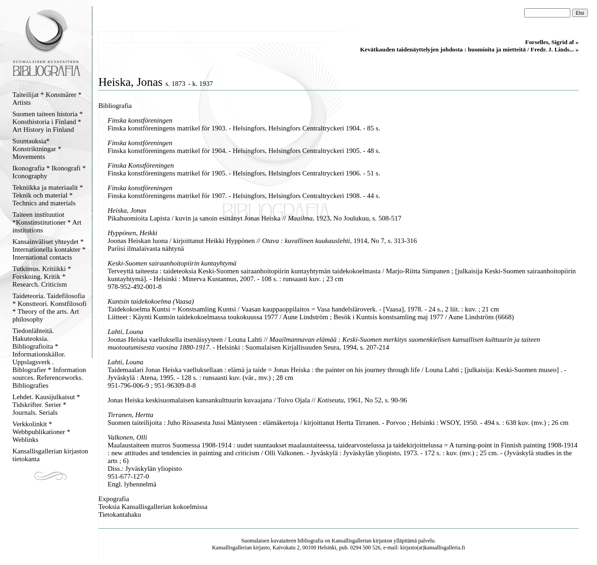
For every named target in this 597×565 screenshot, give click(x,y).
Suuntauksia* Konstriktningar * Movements (36, 148)
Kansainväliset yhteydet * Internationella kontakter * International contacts (49, 249)
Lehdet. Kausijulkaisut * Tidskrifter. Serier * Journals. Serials (46, 404)
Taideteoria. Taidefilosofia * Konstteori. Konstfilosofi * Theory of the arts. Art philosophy (49, 307)
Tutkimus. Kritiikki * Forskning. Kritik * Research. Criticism (41, 276)
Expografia (113, 499)
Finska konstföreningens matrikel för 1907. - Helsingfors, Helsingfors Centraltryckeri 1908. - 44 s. (244, 195)
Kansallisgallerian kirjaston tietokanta (50, 455)
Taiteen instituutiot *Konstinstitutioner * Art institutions (46, 222)
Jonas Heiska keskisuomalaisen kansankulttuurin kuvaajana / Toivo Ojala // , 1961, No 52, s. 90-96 (257, 400)
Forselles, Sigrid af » (552, 42)
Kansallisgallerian (352, 540)
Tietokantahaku (119, 514)
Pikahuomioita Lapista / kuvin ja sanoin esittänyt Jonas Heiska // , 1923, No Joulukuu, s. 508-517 (255, 218)
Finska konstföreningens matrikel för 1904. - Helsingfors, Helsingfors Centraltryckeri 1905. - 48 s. (244, 150)
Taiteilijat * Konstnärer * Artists (46, 98)
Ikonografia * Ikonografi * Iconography (49, 172)
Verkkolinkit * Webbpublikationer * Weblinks (41, 431)
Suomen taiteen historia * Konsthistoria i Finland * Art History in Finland (47, 121)
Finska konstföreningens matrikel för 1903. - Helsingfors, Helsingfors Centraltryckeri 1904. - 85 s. (244, 128)
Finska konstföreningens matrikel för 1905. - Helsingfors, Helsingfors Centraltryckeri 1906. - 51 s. (244, 173)
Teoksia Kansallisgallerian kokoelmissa (152, 506)
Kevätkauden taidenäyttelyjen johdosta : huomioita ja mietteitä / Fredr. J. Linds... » (469, 49)
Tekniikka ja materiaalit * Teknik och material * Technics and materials (47, 195)
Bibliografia (115, 105)
